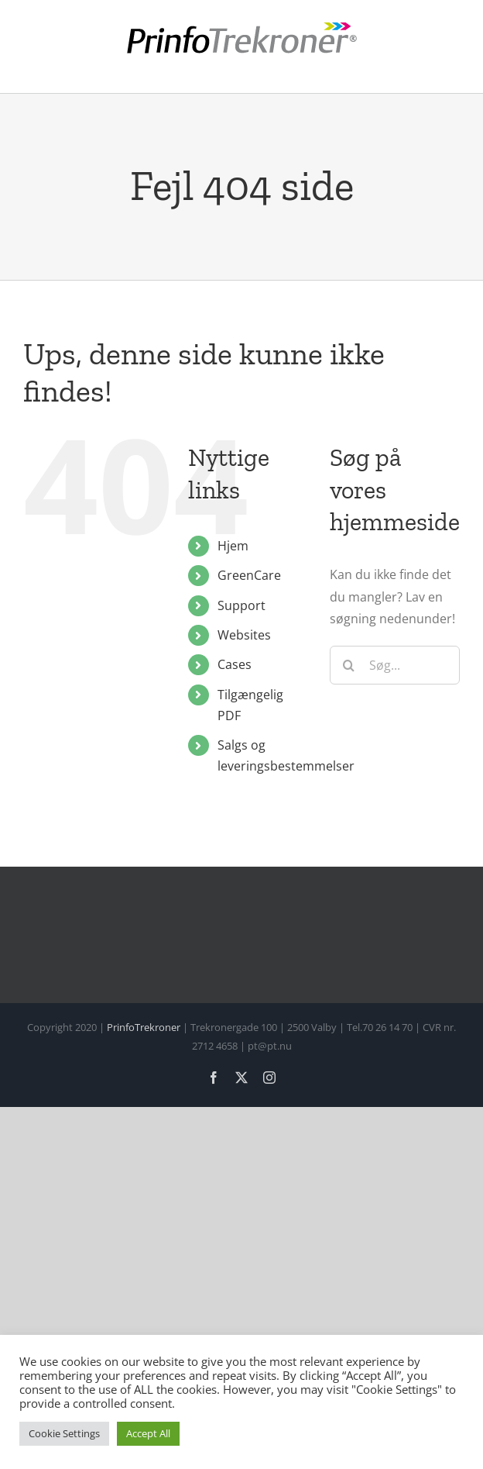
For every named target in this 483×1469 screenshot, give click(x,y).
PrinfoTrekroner (143, 1027)
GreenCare (249, 575)
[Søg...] (395, 665)
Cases (235, 664)
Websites (244, 634)
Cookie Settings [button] (64, 1433)
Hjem (233, 545)
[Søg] (349, 665)
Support (241, 605)
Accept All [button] (148, 1433)
